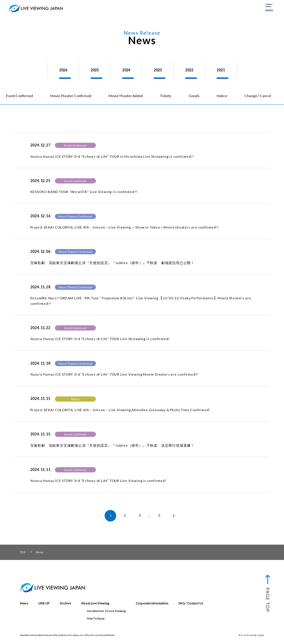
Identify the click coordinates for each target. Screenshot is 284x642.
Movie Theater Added (126, 96)
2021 (221, 70)
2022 (189, 70)
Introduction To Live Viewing (106, 611)
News (24, 603)
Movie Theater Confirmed (70, 96)
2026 (63, 70)
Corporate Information (152, 603)
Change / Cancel (257, 96)
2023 (158, 70)
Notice (222, 96)
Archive (65, 603)
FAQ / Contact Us (191, 603)
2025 (95, 70)
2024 (126, 70)
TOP (23, 552)
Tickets (165, 96)
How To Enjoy (96, 618)
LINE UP (44, 603)
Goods (194, 96)
